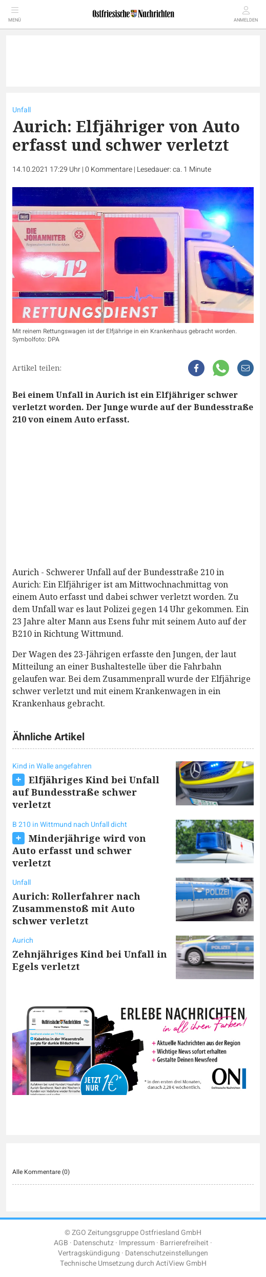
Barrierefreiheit (184, 1243)
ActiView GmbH (181, 1263)
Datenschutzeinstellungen (166, 1253)
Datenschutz (93, 1243)
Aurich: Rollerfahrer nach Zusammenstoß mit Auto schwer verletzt (76, 908)
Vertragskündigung (89, 1253)
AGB (61, 1243)
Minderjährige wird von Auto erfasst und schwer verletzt (79, 850)
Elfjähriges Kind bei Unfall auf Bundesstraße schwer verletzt (85, 792)
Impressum (137, 1243)
